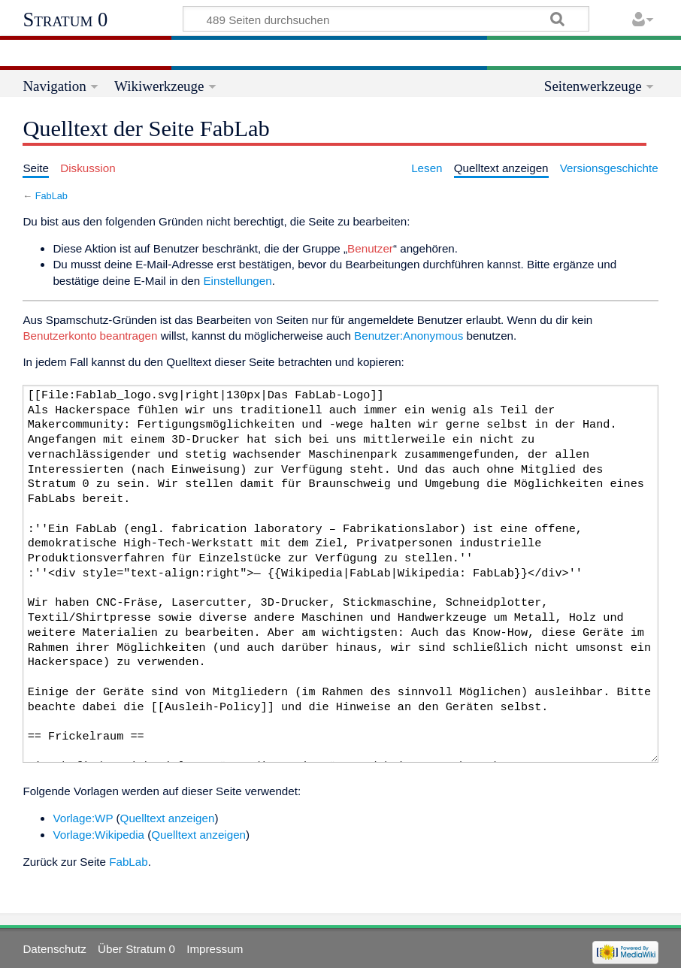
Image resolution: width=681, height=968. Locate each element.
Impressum (214, 948)
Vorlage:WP (83, 818)
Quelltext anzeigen (167, 818)
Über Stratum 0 (136, 948)
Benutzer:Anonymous (408, 335)
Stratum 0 (65, 19)
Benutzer (370, 248)
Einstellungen (237, 280)
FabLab (51, 195)
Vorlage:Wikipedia (98, 834)
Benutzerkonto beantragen (90, 335)
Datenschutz (54, 948)
